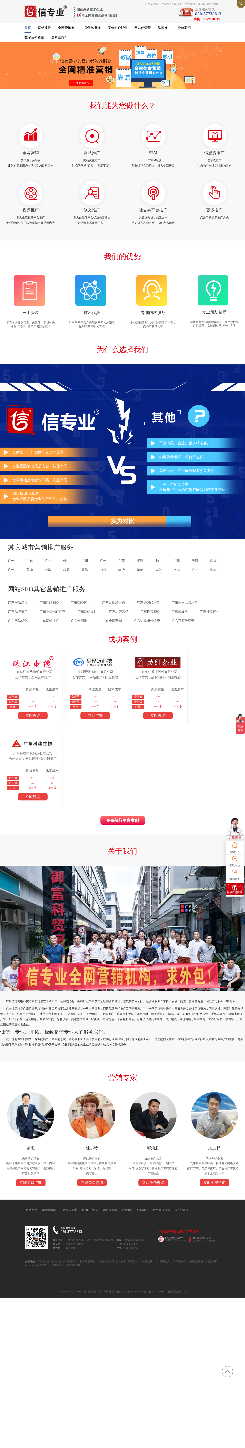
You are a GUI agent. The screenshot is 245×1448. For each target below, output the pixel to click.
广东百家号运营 (183, 623)
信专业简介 (59, 38)
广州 (11, 563)
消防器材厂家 (211, 1197)
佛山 (66, 563)
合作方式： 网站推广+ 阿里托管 (88, 679)
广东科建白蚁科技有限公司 (203, 674)
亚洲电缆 (55, 1197)
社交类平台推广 (153, 211)
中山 (158, 563)
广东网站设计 (87, 614)
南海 (213, 563)
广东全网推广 (80, 623)
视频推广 (30, 211)
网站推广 (92, 153)
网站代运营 (142, 28)
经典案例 (184, 28)
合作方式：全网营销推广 (30, 679)
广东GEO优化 (80, 604)
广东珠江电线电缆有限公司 (30, 674)
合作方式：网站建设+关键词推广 (203, 679)
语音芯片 (132, 1197)
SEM (153, 153)
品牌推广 (164, 28)
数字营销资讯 (34, 38)
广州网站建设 (161, 1197)
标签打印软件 (68, 1200)
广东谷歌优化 (209, 614)
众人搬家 (120, 1197)
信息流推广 (214, 153)
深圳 (140, 563)
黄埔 (29, 572)
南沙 (121, 572)
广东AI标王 (179, 614)
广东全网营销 (112, 623)
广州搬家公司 (69, 1197)
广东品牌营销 (118, 614)
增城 (176, 572)
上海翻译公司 (51, 1200)
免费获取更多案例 (122, 742)
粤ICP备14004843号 (153, 1227)
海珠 (48, 572)
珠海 (213, 572)
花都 (140, 572)
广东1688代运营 (148, 604)
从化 (158, 572)
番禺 (84, 572)
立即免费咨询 (31, 1106)
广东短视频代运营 (147, 623)
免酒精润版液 (195, 1197)
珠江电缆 (44, 1197)
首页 (27, 28)
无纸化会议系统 (33, 1200)
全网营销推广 (68, 28)
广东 (29, 563)
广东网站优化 (18, 623)
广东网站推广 (49, 623)
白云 (103, 572)
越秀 (66, 572)
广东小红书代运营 (52, 614)
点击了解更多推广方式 (214, 219)
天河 (195, 563)
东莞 (121, 563)
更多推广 (214, 211)
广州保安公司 (178, 1197)
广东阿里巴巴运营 (185, 604)
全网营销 (30, 153)
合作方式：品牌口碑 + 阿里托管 (146, 679)
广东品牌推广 (18, 614)
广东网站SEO (49, 604)
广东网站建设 (18, 604)
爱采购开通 (93, 28)
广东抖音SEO (149, 614)
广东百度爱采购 (113, 604)
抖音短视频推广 (88, 1197)
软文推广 (92, 211)
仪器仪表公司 (106, 1197)
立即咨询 (30, 718)
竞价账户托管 (117, 28)
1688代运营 (145, 1197)
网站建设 (44, 28)
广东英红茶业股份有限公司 (146, 674)
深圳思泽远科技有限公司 (88, 674)
